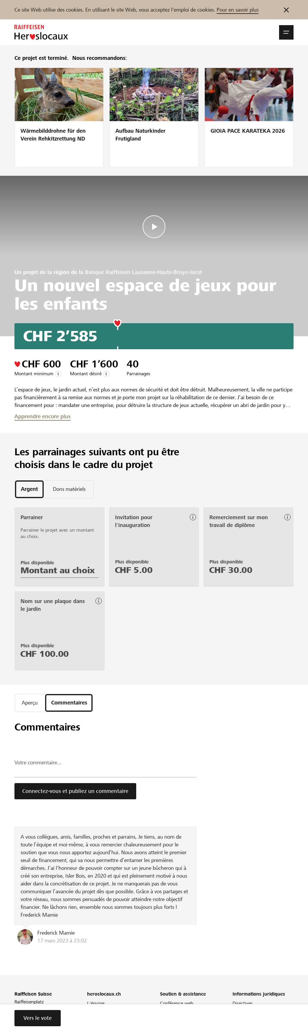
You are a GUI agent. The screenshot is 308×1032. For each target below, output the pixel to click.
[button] (286, 32)
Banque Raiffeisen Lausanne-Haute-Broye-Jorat (143, 272)
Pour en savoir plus (238, 10)
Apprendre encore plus (42, 416)
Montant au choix (58, 571)
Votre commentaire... (37, 763)
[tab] (29, 489)
